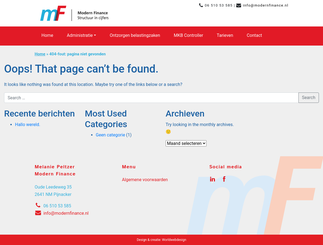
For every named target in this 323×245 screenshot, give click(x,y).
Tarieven (225, 35)
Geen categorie (110, 135)
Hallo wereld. (27, 124)
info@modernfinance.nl (265, 5)
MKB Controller (188, 35)
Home (47, 35)
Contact (254, 35)
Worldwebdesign (174, 240)
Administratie (80, 35)
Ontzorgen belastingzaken (135, 35)
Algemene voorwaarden (145, 179)
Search (308, 97)
